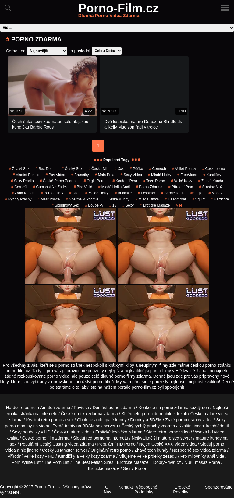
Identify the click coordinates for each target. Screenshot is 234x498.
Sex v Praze (134, 468)
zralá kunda (23, 193)
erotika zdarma (88, 413)
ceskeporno (213, 169)
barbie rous (172, 193)
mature (210, 413)
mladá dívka (147, 199)
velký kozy (90, 456)
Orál (74, 193)
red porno (95, 438)
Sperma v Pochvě (82, 199)
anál (211, 456)
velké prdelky (149, 456)
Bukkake (123, 193)
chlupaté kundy (112, 419)
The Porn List (56, 462)
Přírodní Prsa (180, 187)
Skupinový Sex (65, 205)
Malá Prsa (104, 175)
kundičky (212, 175)
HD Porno (126, 444)
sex (196, 450)
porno (113, 407)
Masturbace (48, 199)
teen (151, 450)
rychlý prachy (146, 425)
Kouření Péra (124, 181)
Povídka (81, 407)
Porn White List (26, 462)
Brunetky (80, 175)
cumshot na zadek (50, 187)
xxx (119, 169)
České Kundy (117, 199)
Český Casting (53, 444)
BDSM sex (92, 425)
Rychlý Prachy (18, 199)
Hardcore (220, 199)
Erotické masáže (103, 468)
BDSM (155, 419)
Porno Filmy (52, 193)
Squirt (198, 199)
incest (199, 425)
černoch (157, 169)
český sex (72, 169)
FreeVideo (187, 175)
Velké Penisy (184, 169)
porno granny (188, 419)
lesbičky (119, 431)
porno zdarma (149, 187)
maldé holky (96, 193)
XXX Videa (175, 444)
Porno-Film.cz (118, 12)
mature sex (168, 438)
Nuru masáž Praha (202, 462)
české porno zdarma (59, 181)
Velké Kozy (181, 181)
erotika (12, 413)
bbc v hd (83, 187)
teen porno (154, 181)
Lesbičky (146, 193)
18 (112, 205)
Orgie (196, 193)
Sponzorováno (218, 487)
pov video (56, 175)
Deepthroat (175, 199)
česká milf (98, 169)
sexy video (131, 175)
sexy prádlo (22, 181)
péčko (136, 169)
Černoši (19, 187)
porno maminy (18, 425)
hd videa (216, 431)
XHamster (64, 450)
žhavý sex (19, 169)
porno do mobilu (157, 413)
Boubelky (94, 205)
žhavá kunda (210, 181)
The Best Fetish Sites (93, 462)
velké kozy (34, 456)
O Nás (107, 489)
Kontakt (125, 487)
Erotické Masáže (155, 205)
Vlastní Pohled (26, 175)
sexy (128, 205)
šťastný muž (211, 187)
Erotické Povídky (181, 489)
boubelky (31, 431)
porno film (44, 438)
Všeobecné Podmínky (145, 489)
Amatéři (47, 407)
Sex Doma (46, 169)
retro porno (51, 419)
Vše (179, 205)
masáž (215, 193)
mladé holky (159, 175)
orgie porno (95, 181)
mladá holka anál (114, 187)
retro (114, 450)
